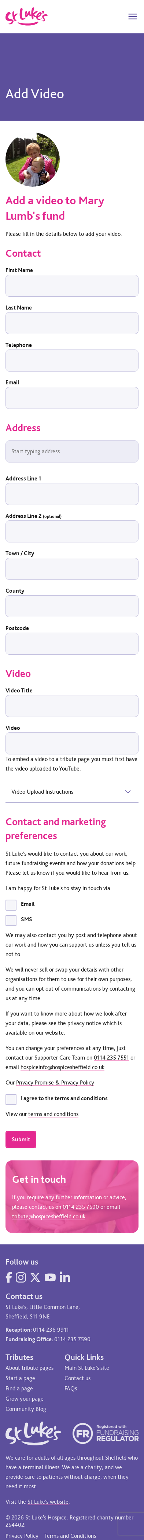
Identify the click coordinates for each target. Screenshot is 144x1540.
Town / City (19, 553)
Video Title (19, 690)
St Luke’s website (48, 1501)
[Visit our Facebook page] (8, 1277)
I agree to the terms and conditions (64, 1098)
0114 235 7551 (111, 1057)
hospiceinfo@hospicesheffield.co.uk (62, 1067)
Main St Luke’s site (86, 1367)
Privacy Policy (21, 1535)
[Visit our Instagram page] (21, 1277)
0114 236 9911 (51, 1329)
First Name (19, 270)
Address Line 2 (33, 515)
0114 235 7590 (81, 1208)
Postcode (17, 628)
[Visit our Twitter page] (35, 1277)
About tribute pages (29, 1367)
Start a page (20, 1378)
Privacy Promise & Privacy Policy (55, 1082)
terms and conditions (53, 1114)
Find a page (19, 1388)
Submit (21, 1139)
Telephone (18, 344)
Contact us (77, 1378)
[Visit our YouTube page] (50, 1277)
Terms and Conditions (70, 1535)
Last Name (18, 307)
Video (12, 727)
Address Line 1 (23, 478)
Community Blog (25, 1408)
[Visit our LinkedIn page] (65, 1277)
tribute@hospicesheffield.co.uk (48, 1218)
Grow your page (24, 1398)
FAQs (70, 1388)
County (14, 590)
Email (12, 382)
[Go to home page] (26, 16)
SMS (26, 919)
